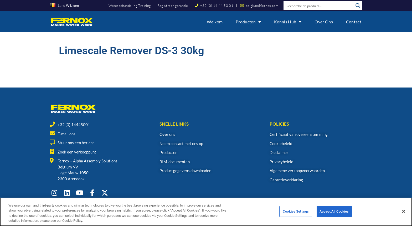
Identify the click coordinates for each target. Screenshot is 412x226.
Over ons (324, 21)
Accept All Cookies (334, 215)
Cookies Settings (296, 215)
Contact (353, 21)
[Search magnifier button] (357, 5)
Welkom (215, 21)
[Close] (403, 215)
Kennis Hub (287, 22)
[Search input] (318, 5)
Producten (248, 22)
